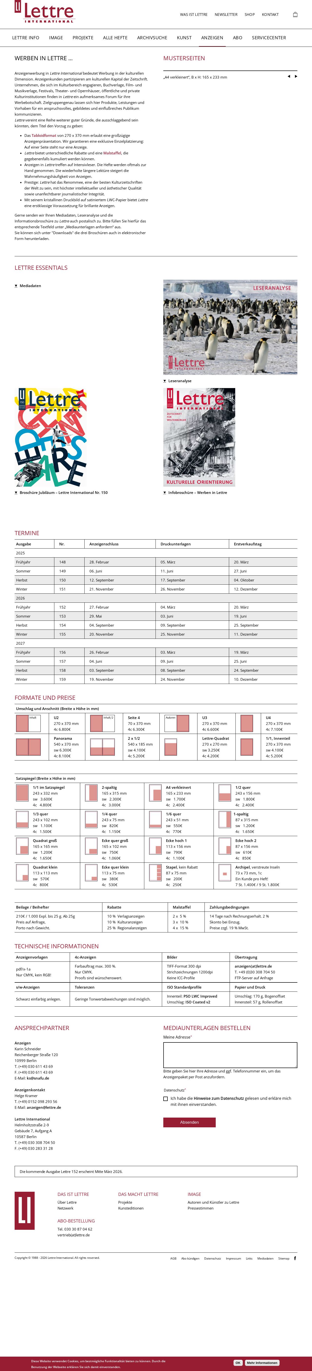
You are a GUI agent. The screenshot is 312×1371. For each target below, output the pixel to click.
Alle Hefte (115, 37)
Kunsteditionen (131, 1315)
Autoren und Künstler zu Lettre (213, 1309)
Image (56, 37)
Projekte (83, 37)
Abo (237, 37)
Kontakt (270, 14)
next (296, 259)
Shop (250, 14)
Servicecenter (269, 37)
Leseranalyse (180, 402)
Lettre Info (25, 37)
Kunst (184, 37)
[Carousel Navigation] (292, 258)
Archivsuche (152, 37)
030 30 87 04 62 (78, 1336)
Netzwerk (65, 1315)
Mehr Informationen (262, 1363)
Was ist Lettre (193, 14)
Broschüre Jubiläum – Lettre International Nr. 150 (64, 599)
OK (238, 1363)
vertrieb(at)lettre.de (74, 1342)
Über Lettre (67, 1309)
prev (289, 259)
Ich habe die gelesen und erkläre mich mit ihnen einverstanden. (231, 1212)
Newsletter (226, 14)
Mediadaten (30, 402)
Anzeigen (212, 37)
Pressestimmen (201, 1315)
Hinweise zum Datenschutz (219, 1209)
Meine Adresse (176, 1144)
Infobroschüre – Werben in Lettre (197, 599)
